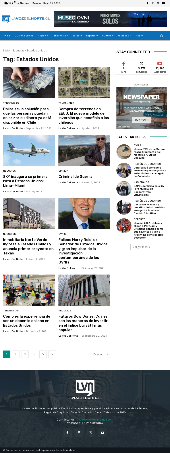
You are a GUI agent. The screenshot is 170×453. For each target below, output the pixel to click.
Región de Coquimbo (147, 164)
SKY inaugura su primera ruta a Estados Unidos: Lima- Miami (25, 181)
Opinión (63, 171)
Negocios (9, 171)
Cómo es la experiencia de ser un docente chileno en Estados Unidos (26, 321)
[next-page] (52, 354)
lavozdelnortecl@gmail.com (94, 419)
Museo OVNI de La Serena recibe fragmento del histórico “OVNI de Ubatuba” (149, 153)
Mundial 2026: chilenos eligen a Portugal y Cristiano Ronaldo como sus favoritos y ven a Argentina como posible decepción (149, 230)
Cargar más (142, 247)
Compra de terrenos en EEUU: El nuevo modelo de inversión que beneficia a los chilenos (83, 116)
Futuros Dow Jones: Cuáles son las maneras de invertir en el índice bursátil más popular (83, 323)
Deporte (139, 219)
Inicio (6, 50)
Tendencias (11, 103)
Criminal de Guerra (75, 176)
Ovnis (62, 234)
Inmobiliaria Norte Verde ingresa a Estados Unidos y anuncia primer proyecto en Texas (28, 246)
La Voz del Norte (13, 128)
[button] (161, 35)
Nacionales (141, 182)
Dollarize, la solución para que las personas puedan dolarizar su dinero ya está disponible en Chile (27, 116)
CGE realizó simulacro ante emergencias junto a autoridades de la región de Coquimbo (150, 172)
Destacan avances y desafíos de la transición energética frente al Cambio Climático (149, 209)
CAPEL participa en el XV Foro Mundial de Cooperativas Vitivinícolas (149, 190)
